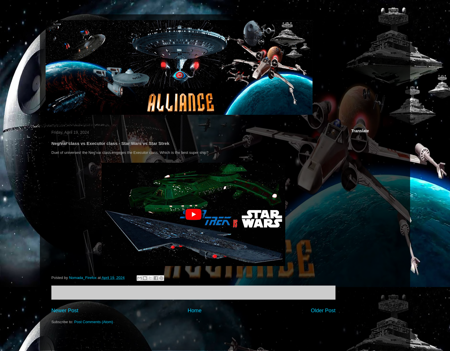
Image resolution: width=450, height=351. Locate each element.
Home (195, 310)
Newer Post (64, 310)
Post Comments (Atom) (93, 322)
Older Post (323, 310)
